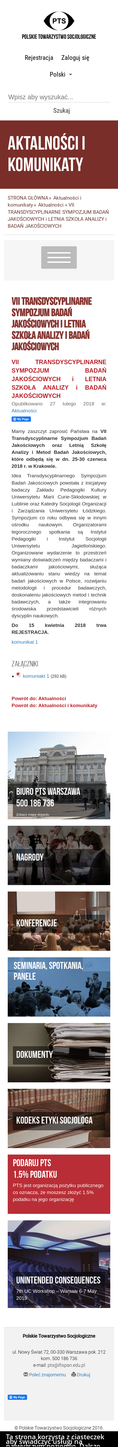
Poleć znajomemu (44, 1374)
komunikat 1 (25, 642)
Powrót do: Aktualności (39, 698)
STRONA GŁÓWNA (28, 198)
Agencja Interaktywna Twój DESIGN (70, 1441)
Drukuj (80, 1374)
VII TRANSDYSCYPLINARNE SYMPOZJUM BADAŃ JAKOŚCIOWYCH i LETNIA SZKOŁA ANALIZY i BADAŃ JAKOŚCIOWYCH (59, 379)
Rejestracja (39, 57)
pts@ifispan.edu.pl (66, 1365)
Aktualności (51, 205)
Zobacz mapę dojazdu (32, 814)
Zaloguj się (75, 57)
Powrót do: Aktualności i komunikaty (54, 705)
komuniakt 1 (36, 676)
